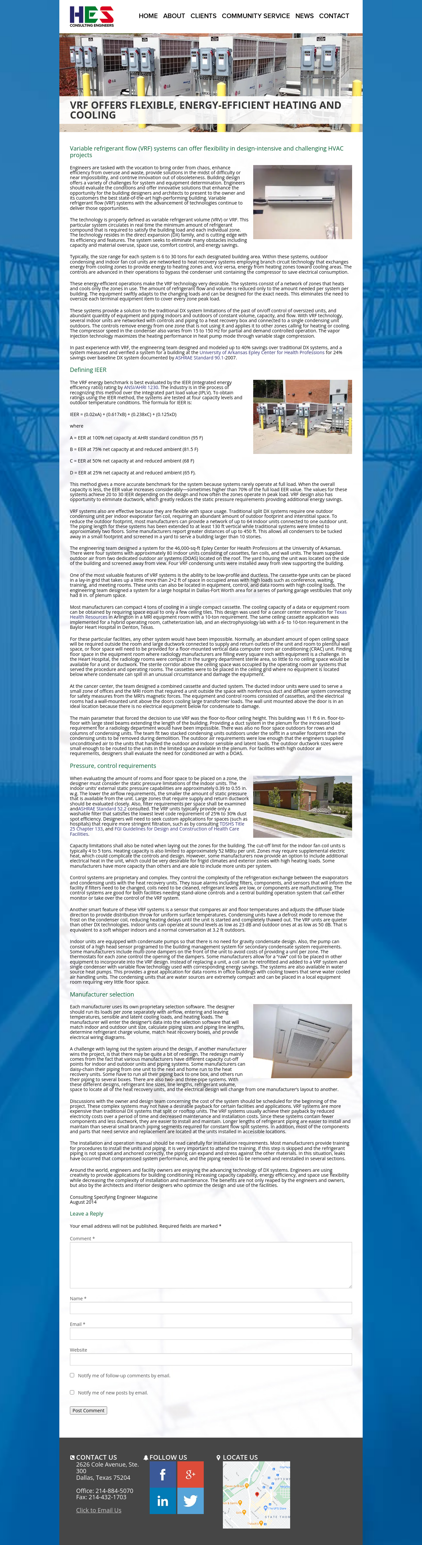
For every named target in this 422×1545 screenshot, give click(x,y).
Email (77, 1324)
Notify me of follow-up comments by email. (124, 1375)
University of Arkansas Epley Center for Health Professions (261, 352)
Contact (334, 15)
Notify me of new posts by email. (113, 1393)
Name (78, 1298)
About (174, 15)
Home (148, 15)
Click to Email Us (98, 1510)
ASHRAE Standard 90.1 (199, 357)
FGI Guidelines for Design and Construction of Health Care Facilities (154, 831)
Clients (204, 15)
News (304, 15)
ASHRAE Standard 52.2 (102, 808)
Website (78, 1350)
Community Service (256, 15)
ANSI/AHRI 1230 (141, 387)
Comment (82, 1238)
